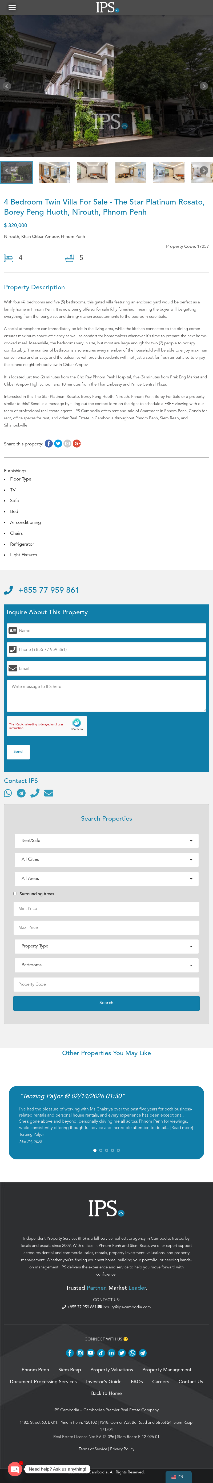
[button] (12, 8)
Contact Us (191, 1382)
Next (205, 87)
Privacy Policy (122, 1449)
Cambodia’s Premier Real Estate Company (120, 1410)
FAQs (137, 1382)
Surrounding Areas (33, 894)
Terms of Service (93, 1449)
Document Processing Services (43, 1382)
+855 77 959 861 (42, 591)
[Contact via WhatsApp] (8, 793)
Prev (8, 87)
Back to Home (106, 1394)
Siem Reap (139, 1246)
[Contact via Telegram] (21, 793)
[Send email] (48, 793)
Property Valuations (111, 1370)
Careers (160, 1382)
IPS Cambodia (66, 1410)
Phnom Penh (110, 1246)
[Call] (34, 793)
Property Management (167, 1370)
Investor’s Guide (104, 1382)
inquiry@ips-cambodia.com (124, 1307)
